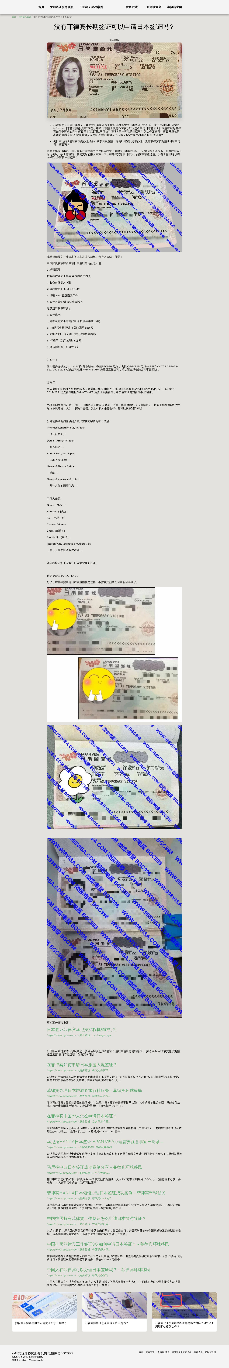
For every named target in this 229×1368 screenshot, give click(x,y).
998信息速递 (25, 16)
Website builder (36, 1360)
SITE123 (23, 1360)
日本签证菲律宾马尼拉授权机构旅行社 (82, 1029)
